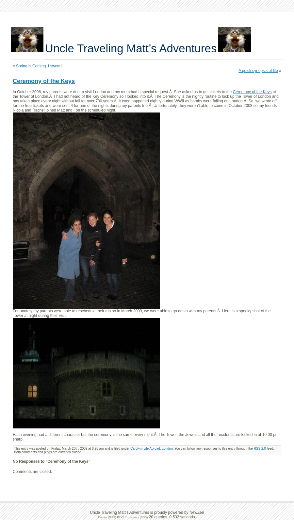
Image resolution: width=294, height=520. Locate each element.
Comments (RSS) (136, 517)
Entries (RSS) (107, 517)
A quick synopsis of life (258, 70)
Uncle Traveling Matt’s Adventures (131, 48)
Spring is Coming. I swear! (39, 66)
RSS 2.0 (260, 448)
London (167, 448)
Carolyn (135, 448)
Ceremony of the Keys (44, 81)
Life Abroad (151, 448)
